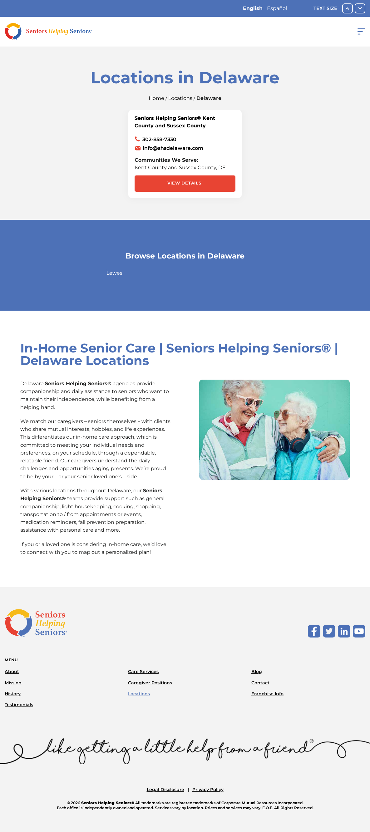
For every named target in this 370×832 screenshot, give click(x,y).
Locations (180, 98)
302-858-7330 (159, 139)
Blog (256, 671)
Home (156, 98)
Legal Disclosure (165, 789)
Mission (13, 683)
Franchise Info (267, 694)
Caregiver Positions (150, 683)
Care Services (143, 671)
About (12, 671)
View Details (184, 182)
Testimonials (19, 704)
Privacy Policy (208, 789)
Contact (260, 683)
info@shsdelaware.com (173, 148)
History (13, 694)
